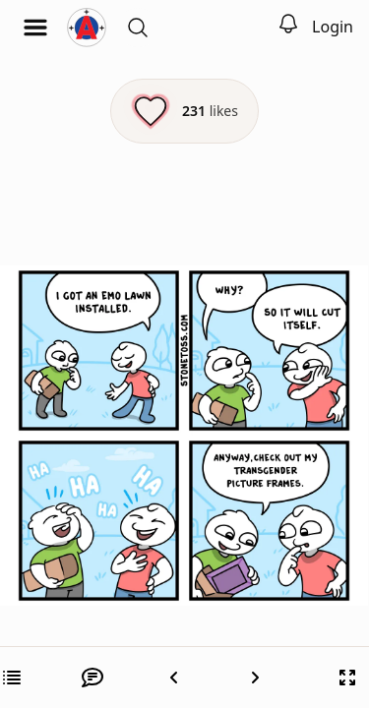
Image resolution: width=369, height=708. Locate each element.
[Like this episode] (184, 111)
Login (332, 26)
